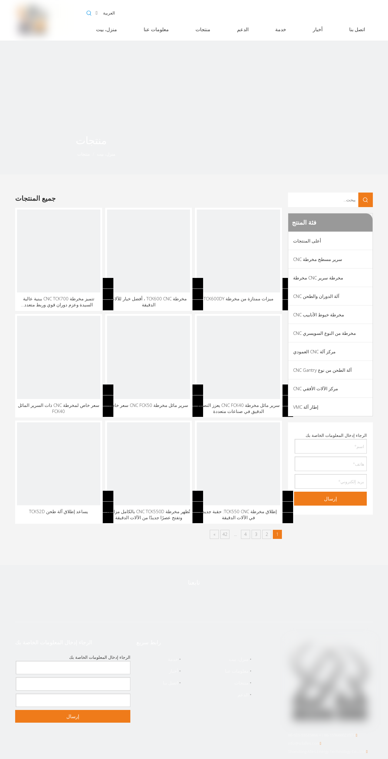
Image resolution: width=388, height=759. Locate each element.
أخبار (173, 671)
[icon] (42, 149)
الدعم (243, 694)
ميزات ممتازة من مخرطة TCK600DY (238, 298)
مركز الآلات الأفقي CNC (315, 388)
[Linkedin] (217, 601)
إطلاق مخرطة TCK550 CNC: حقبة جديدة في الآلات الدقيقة (238, 514)
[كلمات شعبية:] (89, 13)
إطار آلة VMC (305, 407)
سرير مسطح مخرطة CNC (317, 259)
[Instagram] (169, 601)
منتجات (241, 683)
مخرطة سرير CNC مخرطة (318, 278)
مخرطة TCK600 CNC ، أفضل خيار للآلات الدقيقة (148, 301)
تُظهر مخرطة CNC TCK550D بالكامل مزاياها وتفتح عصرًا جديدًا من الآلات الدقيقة (148, 514)
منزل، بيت (239, 659)
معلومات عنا (237, 671)
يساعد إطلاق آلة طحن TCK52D (58, 511)
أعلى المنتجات (307, 241)
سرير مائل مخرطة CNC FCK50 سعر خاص (148, 405)
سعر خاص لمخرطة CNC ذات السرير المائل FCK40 (58, 408)
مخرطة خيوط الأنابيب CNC (318, 315)
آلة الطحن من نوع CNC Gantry (322, 370)
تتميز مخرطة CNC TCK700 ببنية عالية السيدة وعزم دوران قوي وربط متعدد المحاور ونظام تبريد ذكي (58, 301)
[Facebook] (241, 601)
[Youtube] (193, 601)
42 (224, 534)
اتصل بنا (170, 683)
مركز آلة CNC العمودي (314, 351)
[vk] (145, 601)
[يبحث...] (323, 200)
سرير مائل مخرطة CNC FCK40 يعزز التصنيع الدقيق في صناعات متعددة (238, 408)
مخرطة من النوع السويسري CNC (324, 333)
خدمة (173, 659)
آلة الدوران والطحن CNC (316, 296)
